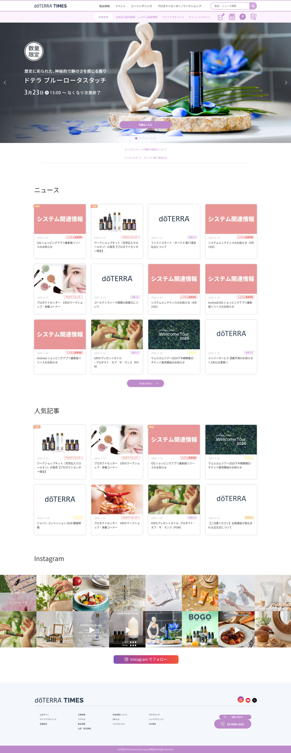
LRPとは (109, 717)
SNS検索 (142, 722)
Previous (6, 82)
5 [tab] (151, 138)
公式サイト (45, 712)
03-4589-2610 (235, 721)
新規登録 (103, 17)
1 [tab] (136, 138)
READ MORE (145, 383)
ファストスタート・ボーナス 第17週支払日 (145, 157)
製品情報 (104, 6)
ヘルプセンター (113, 722)
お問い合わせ (193, 721)
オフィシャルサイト (199, 17)
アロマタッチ (145, 712)
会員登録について (114, 712)
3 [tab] (144, 138)
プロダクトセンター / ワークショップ (179, 6)
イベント (120, 6)
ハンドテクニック (147, 717)
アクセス (79, 717)
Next (285, 82)
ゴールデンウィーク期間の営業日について (145, 149)
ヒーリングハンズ (141, 6)
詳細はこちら (145, 123)
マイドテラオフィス (173, 17)
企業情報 (79, 712)
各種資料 (44, 722)
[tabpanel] (145, 82)
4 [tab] (147, 138)
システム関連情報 (147, 17)
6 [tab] (155, 138)
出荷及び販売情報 (125, 17)
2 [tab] (140, 138)
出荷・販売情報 (82, 726)
